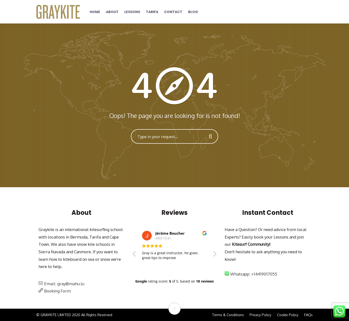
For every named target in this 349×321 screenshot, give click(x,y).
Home (95, 11)
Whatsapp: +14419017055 (253, 273)
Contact (173, 11)
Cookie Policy (287, 315)
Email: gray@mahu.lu (64, 283)
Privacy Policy (260, 315)
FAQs (308, 315)
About (112, 11)
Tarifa (152, 11)
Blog (193, 11)
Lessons (132, 11)
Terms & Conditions (228, 315)
